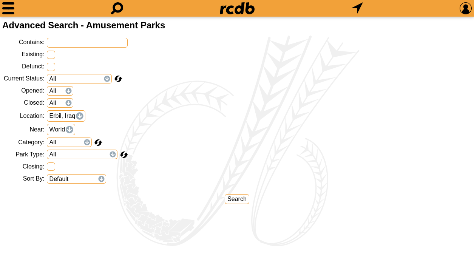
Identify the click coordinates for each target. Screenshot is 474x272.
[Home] (237, 8)
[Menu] (8, 8)
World (57, 129)
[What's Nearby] (357, 8)
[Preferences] (466, 8)
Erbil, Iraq (62, 116)
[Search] (117, 8)
